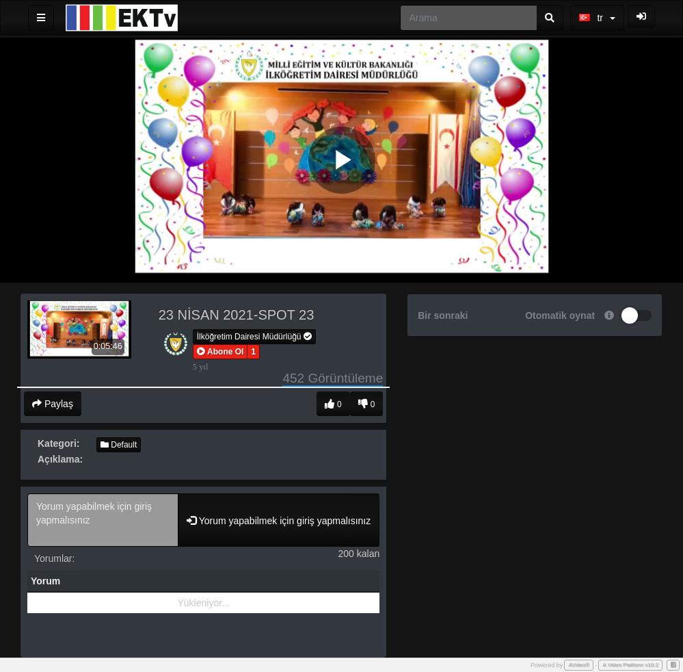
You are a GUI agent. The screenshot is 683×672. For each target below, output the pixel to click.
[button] (220, 351)
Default (119, 445)
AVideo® (578, 665)
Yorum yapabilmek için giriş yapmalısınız (102, 520)
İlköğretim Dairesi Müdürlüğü (254, 336)
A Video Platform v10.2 (630, 665)
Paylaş (52, 403)
